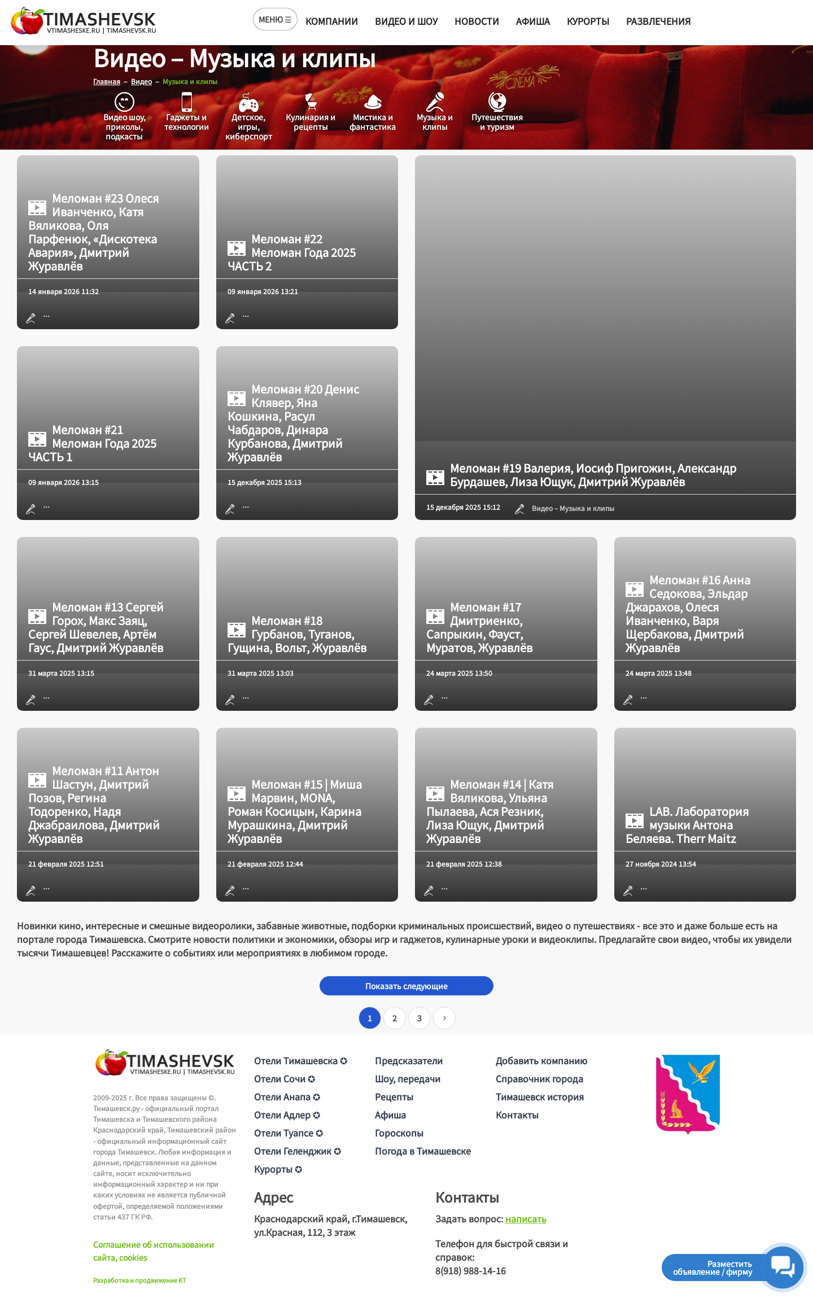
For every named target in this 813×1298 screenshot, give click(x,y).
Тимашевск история (540, 1096)
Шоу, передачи (407, 1078)
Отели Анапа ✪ (287, 1096)
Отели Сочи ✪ (284, 1078)
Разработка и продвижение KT (139, 1279)
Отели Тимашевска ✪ (300, 1060)
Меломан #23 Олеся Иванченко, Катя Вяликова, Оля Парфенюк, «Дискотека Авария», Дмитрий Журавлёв (93, 232)
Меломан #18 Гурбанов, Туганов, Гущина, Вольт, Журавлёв (297, 634)
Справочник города (539, 1078)
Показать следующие (406, 985)
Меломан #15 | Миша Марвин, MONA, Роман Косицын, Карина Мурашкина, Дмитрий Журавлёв (295, 811)
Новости (476, 21)
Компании (331, 21)
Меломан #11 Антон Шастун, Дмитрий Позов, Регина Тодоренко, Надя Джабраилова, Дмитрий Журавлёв (94, 804)
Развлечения (658, 21)
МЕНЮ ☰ (275, 19)
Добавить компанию (541, 1060)
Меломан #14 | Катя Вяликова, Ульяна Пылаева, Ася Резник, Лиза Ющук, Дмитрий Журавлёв (489, 811)
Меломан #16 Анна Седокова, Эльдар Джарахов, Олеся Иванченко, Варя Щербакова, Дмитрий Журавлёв (688, 613)
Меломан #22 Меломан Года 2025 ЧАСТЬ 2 (292, 252)
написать (526, 1218)
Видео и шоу (406, 21)
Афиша (533, 21)
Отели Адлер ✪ (287, 1114)
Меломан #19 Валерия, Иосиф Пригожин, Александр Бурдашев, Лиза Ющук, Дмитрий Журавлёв (581, 474)
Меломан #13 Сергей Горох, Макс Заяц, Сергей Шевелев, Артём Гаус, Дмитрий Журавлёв (96, 627)
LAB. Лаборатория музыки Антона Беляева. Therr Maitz (687, 825)
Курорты (588, 21)
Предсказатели (409, 1060)
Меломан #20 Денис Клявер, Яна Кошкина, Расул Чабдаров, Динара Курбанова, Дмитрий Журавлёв (293, 423)
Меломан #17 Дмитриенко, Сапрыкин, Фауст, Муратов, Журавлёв (479, 627)
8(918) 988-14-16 (470, 1270)
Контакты (517, 1114)
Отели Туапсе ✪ (288, 1132)
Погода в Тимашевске (423, 1150)
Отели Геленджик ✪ (297, 1150)
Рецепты (394, 1096)
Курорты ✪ (278, 1168)
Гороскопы (399, 1132)
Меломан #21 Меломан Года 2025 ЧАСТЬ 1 (92, 443)
